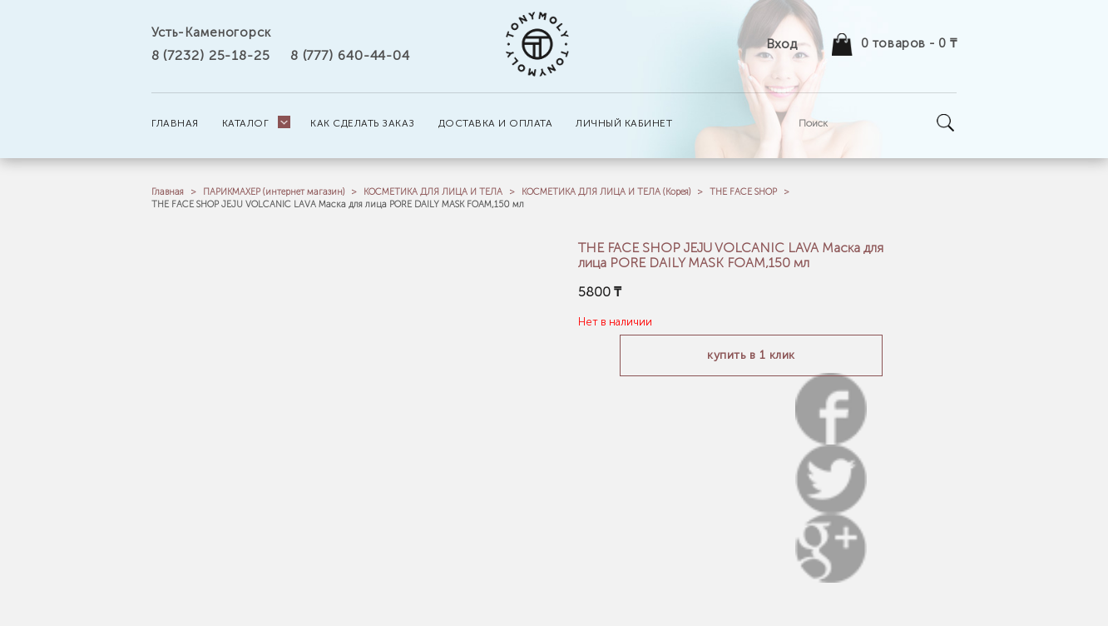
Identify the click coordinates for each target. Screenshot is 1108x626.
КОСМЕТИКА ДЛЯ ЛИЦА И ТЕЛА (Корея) (606, 191)
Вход (781, 44)
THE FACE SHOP (743, 191)
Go (945, 123)
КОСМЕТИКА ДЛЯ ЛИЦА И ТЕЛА (433, 191)
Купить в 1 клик (751, 355)
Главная (167, 191)
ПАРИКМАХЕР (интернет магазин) (273, 191)
